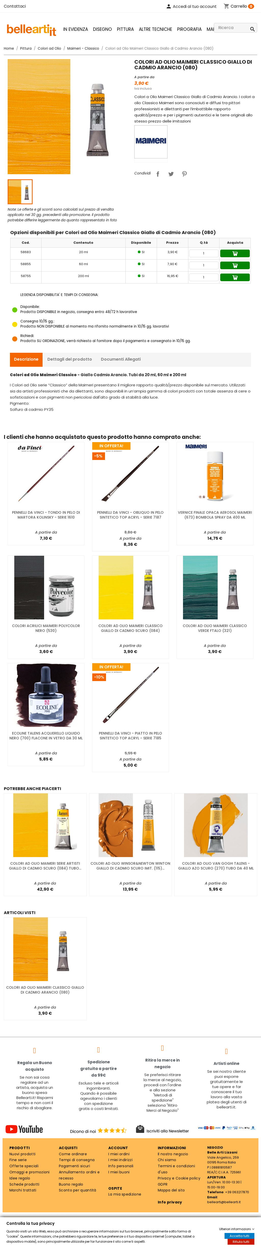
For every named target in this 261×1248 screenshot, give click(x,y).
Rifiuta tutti (241, 1241)
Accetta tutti (239, 1235)
